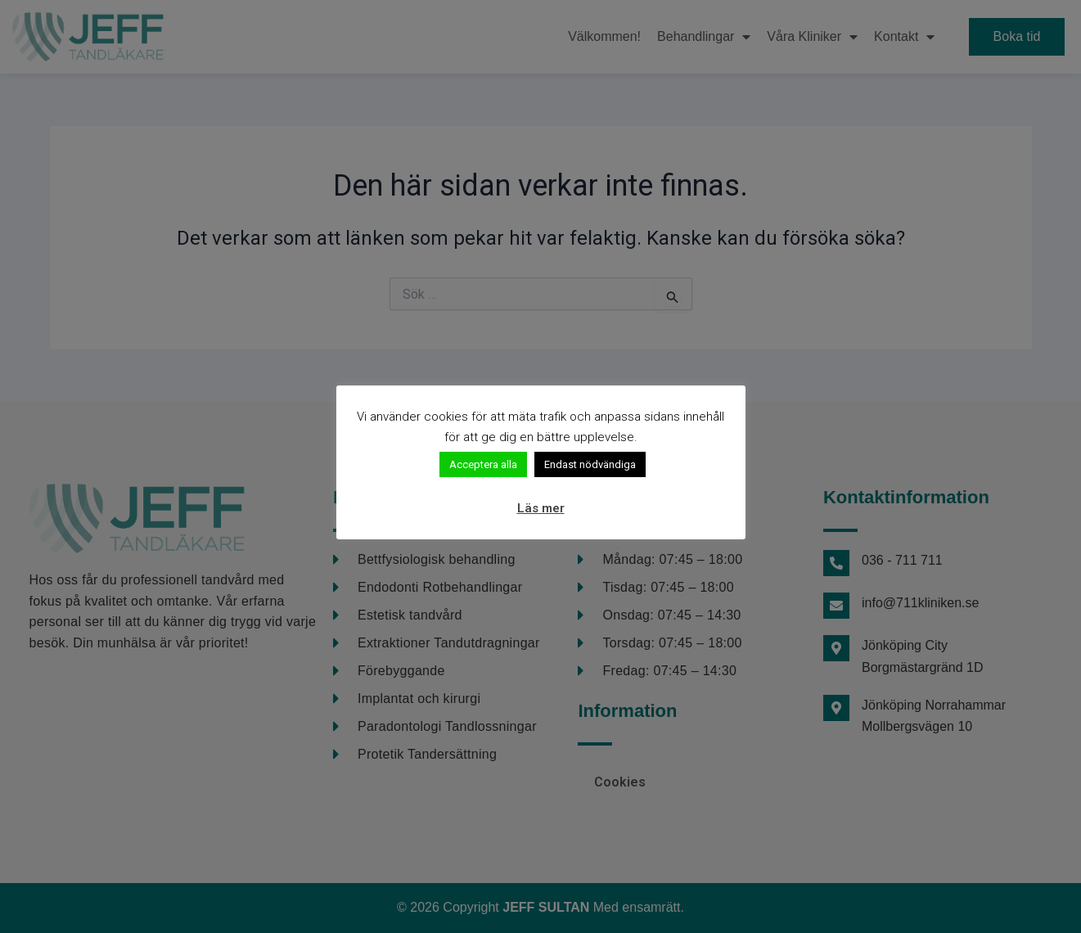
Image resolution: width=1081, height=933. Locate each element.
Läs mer (541, 508)
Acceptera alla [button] (483, 464)
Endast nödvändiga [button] (590, 464)
